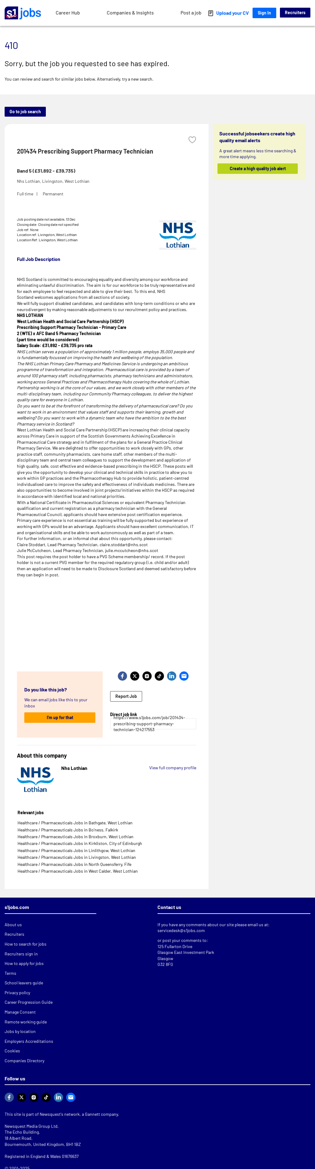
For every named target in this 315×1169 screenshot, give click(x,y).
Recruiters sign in (21, 953)
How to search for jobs (25, 944)
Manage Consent (20, 1012)
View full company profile (172, 767)
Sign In (264, 12)
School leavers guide (24, 982)
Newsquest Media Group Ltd (31, 1126)
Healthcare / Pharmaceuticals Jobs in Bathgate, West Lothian (75, 822)
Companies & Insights (130, 12)
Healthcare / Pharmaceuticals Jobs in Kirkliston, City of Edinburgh (80, 843)
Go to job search (25, 111)
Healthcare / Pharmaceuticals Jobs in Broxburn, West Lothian (76, 836)
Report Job (126, 696)
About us (13, 924)
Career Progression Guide (29, 1002)
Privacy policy (17, 992)
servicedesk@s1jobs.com (181, 930)
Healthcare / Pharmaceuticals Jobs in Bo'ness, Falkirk (68, 829)
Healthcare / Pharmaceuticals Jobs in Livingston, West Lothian (77, 857)
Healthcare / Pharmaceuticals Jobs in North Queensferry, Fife (74, 864)
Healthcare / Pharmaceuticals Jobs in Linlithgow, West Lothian (76, 850)
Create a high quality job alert (257, 168)
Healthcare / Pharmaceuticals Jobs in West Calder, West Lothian (78, 871)
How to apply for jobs (24, 963)
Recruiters (295, 12)
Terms (10, 973)
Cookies (12, 1050)
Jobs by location (20, 1031)
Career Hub (68, 12)
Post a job (191, 12)
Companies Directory (24, 1060)
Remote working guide (26, 1021)
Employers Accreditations (29, 1041)
